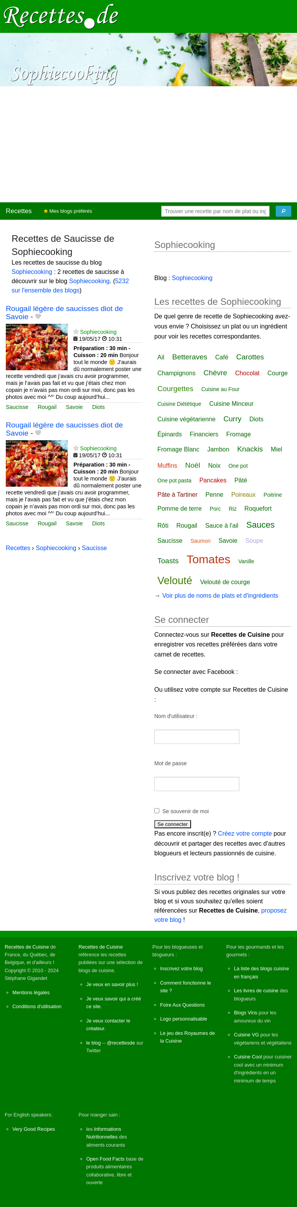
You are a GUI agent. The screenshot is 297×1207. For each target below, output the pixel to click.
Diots (98, 407)
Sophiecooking (32, 271)
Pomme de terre (179, 508)
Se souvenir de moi (185, 811)
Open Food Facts (105, 1159)
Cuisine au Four (220, 389)
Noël (192, 465)
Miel (276, 449)
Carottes (250, 357)
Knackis (250, 449)
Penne (214, 494)
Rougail (47, 407)
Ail (160, 357)
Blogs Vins (245, 1013)
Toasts (168, 561)
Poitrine (273, 495)
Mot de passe (170, 763)
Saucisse (17, 407)
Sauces (260, 525)
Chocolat (247, 373)
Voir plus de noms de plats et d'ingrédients (220, 595)
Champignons (176, 373)
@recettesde (121, 1043)
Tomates (208, 559)
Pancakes (212, 480)
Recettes (19, 211)
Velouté (174, 580)
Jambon (218, 449)
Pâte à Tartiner (177, 494)
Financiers (204, 434)
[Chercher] (283, 211)
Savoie (74, 407)
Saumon (200, 541)
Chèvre (215, 373)
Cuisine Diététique (179, 404)
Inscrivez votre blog (181, 968)
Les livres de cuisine (256, 990)
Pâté (240, 480)
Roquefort (257, 508)
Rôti (162, 525)
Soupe (254, 540)
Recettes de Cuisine (27, 947)
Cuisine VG (246, 1035)
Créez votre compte (245, 833)
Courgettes (175, 389)
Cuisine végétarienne (186, 419)
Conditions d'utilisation (36, 1006)
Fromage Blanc (178, 449)
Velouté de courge (225, 582)
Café (222, 357)
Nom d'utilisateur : (176, 716)
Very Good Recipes (33, 1129)
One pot (238, 466)
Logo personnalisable (183, 1019)
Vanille (246, 561)
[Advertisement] (148, 144)
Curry (232, 419)
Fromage (238, 434)
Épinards (169, 434)
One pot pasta (174, 480)
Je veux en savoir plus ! (112, 984)
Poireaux (243, 494)
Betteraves (189, 357)
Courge (278, 373)
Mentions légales (31, 992)
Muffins (167, 465)
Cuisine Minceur (231, 403)
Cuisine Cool (248, 1057)
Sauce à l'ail (222, 525)
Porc (215, 509)
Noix (214, 465)
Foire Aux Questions (182, 1005)
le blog (93, 1043)
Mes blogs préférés (68, 211)
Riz (232, 509)
